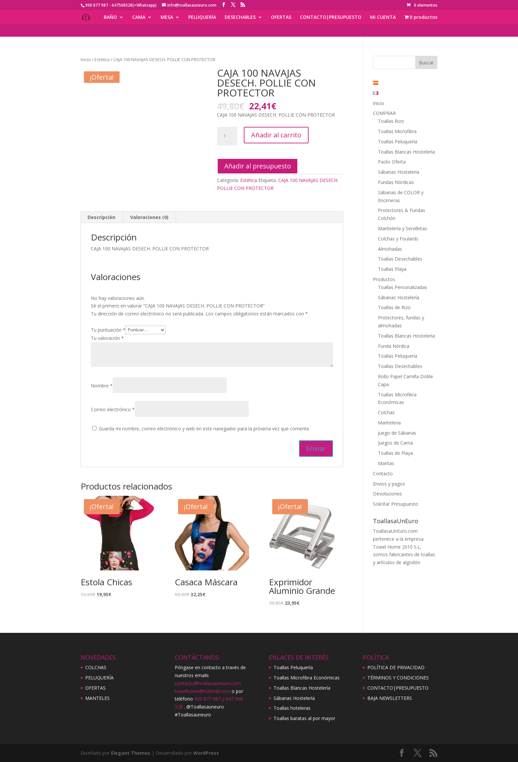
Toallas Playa (392, 269)
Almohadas (390, 249)
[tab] (101, 217)
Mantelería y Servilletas (402, 228)
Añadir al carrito (276, 134)
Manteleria (389, 422)
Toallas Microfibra (397, 131)
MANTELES (97, 698)
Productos (384, 279)
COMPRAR (384, 113)
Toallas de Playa (395, 453)
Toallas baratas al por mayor (304, 718)
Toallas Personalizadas (402, 287)
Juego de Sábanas (397, 433)
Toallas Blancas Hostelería (406, 152)
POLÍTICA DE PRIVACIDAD (396, 667)
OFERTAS (281, 17)
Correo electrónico (113, 409)
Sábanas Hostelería (398, 172)
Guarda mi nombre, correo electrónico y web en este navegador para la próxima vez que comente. (204, 428)
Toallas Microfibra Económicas (307, 677)
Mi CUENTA (383, 17)
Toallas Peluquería (397, 141)
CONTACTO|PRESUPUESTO (330, 17)
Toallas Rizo (391, 121)
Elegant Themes (130, 753)
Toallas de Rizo (394, 307)
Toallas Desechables (400, 259)
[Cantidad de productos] (227, 136)
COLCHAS (95, 667)
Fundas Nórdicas (396, 182)
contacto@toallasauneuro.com (208, 683)
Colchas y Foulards (398, 239)
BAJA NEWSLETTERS (389, 698)
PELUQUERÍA (202, 17)
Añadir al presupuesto (257, 166)
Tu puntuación (108, 329)
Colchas (386, 412)
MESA (167, 17)
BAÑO (110, 17)
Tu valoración (107, 338)
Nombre (102, 385)
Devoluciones (387, 493)
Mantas (386, 463)
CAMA (138, 17)
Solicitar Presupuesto (395, 504)
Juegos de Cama (395, 443)
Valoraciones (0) (149, 217)
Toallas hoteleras (292, 708)
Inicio (86, 59)
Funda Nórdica (393, 346)
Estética (102, 59)
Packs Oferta (392, 162)
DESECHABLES (240, 17)
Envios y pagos (389, 484)
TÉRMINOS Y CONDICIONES (398, 677)
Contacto (383, 473)
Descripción (101, 217)
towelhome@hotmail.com (202, 691)
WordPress (206, 753)
